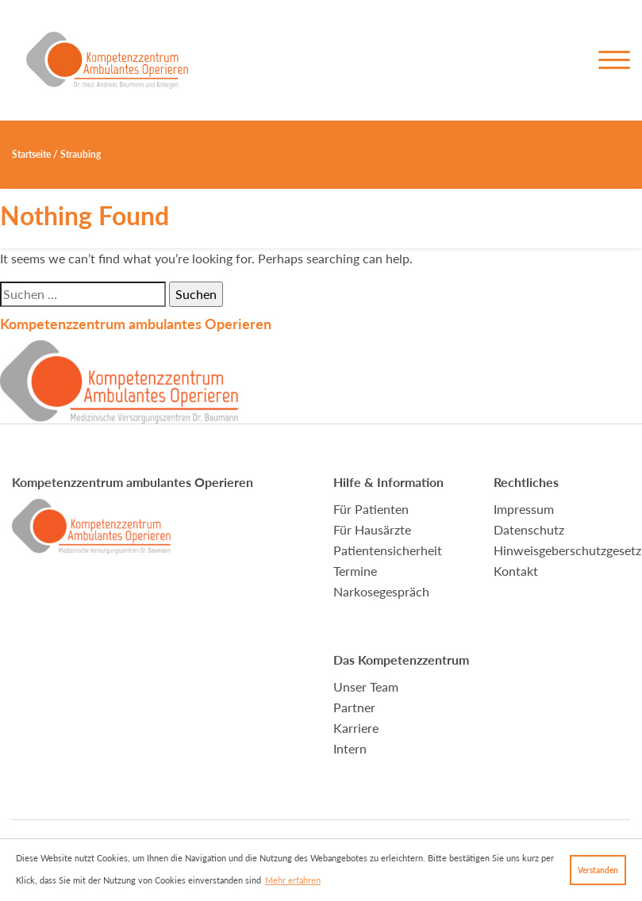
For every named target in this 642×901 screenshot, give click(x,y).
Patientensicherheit (387, 550)
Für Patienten (371, 508)
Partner (354, 707)
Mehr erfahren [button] (293, 880)
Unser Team (365, 686)
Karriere (356, 727)
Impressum (524, 508)
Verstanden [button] (598, 870)
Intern (350, 748)
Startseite (31, 154)
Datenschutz (529, 529)
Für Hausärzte (372, 529)
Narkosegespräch (381, 591)
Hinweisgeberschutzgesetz (567, 550)
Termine (355, 570)
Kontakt (516, 570)
